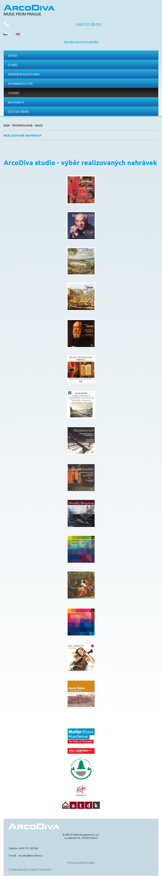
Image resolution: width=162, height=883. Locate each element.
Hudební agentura (23, 74)
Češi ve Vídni (18, 111)
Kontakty (16, 102)
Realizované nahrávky (23, 135)
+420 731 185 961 (89, 24)
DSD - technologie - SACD (23, 125)
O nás (12, 65)
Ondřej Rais (45, 869)
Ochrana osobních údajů (81, 862)
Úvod (12, 55)
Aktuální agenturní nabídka (81, 41)
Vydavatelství (20, 83)
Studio (13, 93)
